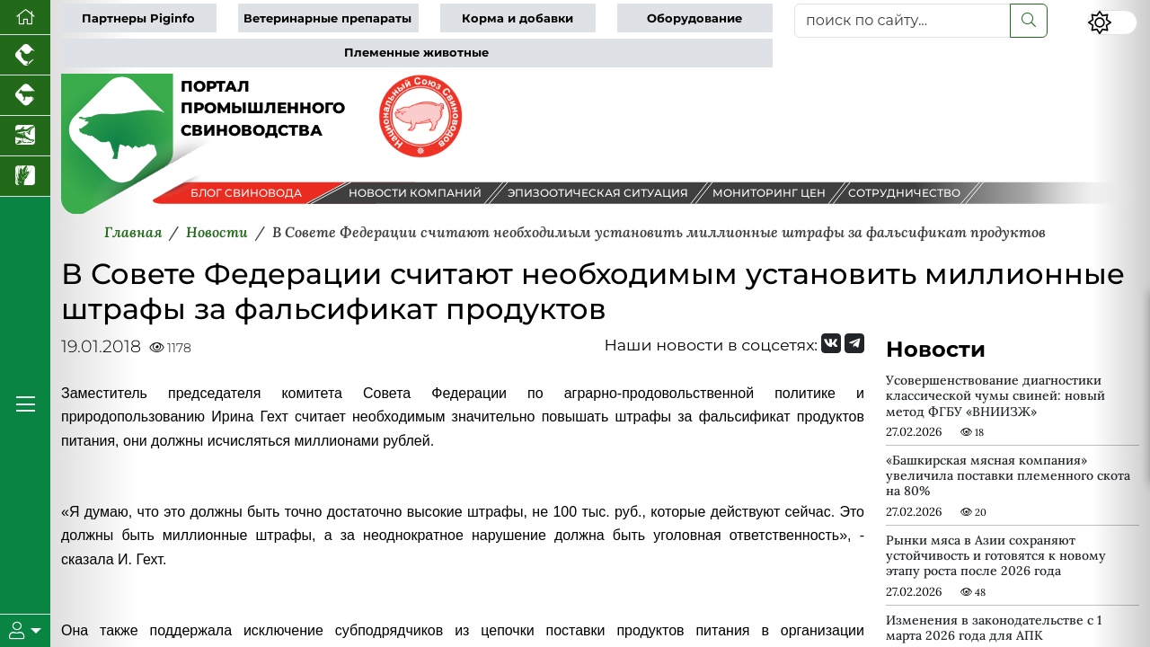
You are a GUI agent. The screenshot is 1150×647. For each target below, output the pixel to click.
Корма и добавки (517, 18)
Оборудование (694, 18)
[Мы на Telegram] (854, 343)
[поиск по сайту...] (902, 21)
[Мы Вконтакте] (831, 343)
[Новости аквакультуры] (25, 136)
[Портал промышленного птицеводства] (25, 55)
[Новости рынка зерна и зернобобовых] (25, 176)
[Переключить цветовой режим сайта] (1112, 22)
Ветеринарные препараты (327, 18)
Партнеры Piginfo (138, 18)
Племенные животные (416, 52)
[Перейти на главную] (25, 17)
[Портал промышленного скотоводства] (25, 95)
